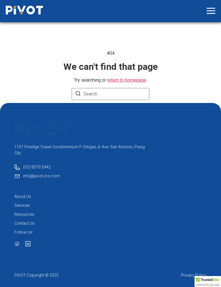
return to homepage (126, 80)
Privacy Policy (194, 275)
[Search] (78, 94)
